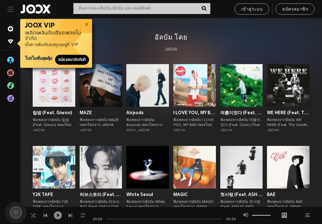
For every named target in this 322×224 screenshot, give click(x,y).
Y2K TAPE (43, 194)
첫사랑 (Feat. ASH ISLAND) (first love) (241, 194)
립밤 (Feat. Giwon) (52, 112)
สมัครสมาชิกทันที (72, 60)
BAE (271, 194)
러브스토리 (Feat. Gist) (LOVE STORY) (101, 194)
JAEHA (171, 50)
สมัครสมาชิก (295, 9)
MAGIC (180, 194)
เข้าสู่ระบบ (252, 9)
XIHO (131, 130)
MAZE (86, 112)
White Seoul (139, 194)
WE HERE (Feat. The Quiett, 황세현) (288, 112)
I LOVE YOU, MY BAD (194, 112)
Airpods (135, 112)
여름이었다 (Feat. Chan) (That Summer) (241, 112)
